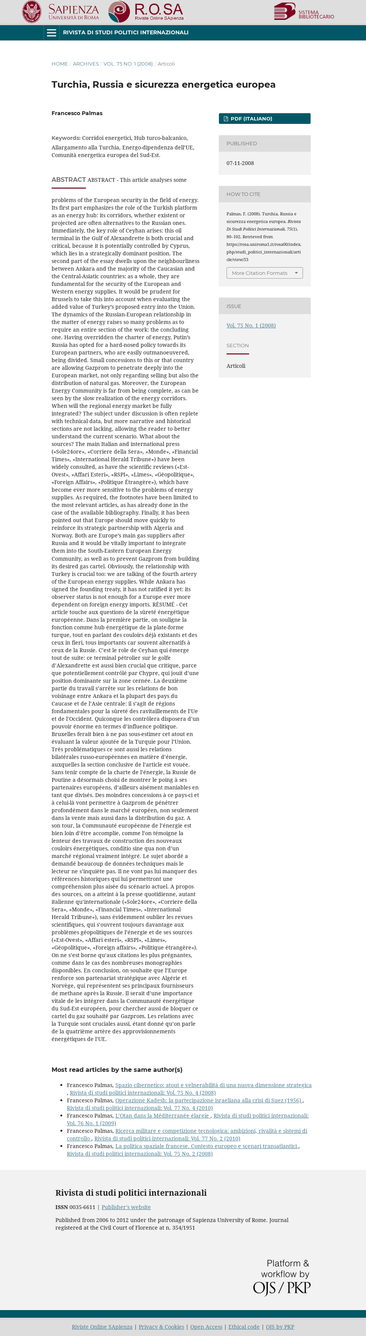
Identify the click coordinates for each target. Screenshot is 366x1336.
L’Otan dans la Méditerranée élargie (163, 1115)
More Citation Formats (259, 273)
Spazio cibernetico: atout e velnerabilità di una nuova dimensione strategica (213, 1085)
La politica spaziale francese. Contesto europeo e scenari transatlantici (206, 1146)
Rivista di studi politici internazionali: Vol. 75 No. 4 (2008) (143, 1092)
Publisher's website (126, 1207)
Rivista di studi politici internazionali (126, 32)
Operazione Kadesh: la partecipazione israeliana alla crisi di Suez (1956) (209, 1100)
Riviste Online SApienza (102, 1326)
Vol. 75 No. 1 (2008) (128, 64)
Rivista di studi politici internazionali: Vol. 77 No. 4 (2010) (140, 1107)
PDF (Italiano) (250, 118)
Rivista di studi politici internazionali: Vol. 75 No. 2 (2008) (140, 1153)
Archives (86, 64)
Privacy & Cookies (161, 1326)
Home (60, 64)
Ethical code (244, 1326)
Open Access (206, 1326)
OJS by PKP (280, 1326)
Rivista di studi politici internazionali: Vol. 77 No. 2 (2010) (167, 1138)
